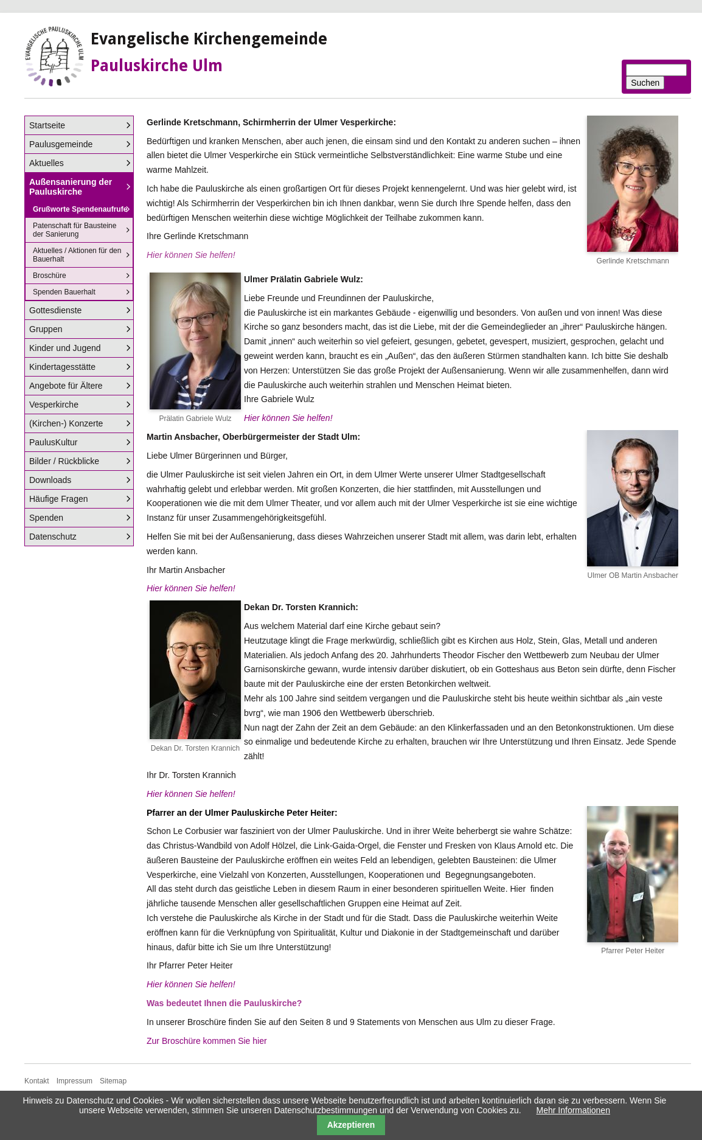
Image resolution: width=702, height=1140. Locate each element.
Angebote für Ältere (66, 386)
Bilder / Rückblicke (64, 461)
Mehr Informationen (573, 1110)
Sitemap (113, 1081)
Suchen (645, 83)
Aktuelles (46, 163)
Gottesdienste (55, 310)
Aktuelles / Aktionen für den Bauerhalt (77, 254)
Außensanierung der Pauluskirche (70, 186)
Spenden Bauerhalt (64, 292)
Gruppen (45, 329)
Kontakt (36, 1081)
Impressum (74, 1081)
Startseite (47, 125)
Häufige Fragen (58, 499)
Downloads (50, 480)
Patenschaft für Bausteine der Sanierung (74, 229)
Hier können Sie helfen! (288, 418)
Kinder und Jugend (65, 348)
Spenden (46, 518)
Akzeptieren (351, 1125)
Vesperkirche (53, 404)
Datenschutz (53, 536)
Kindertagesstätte (62, 367)
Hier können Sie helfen (190, 588)
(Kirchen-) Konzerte (66, 423)
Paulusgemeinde (60, 144)
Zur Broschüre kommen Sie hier (207, 1041)
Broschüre (49, 275)
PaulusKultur (53, 442)
